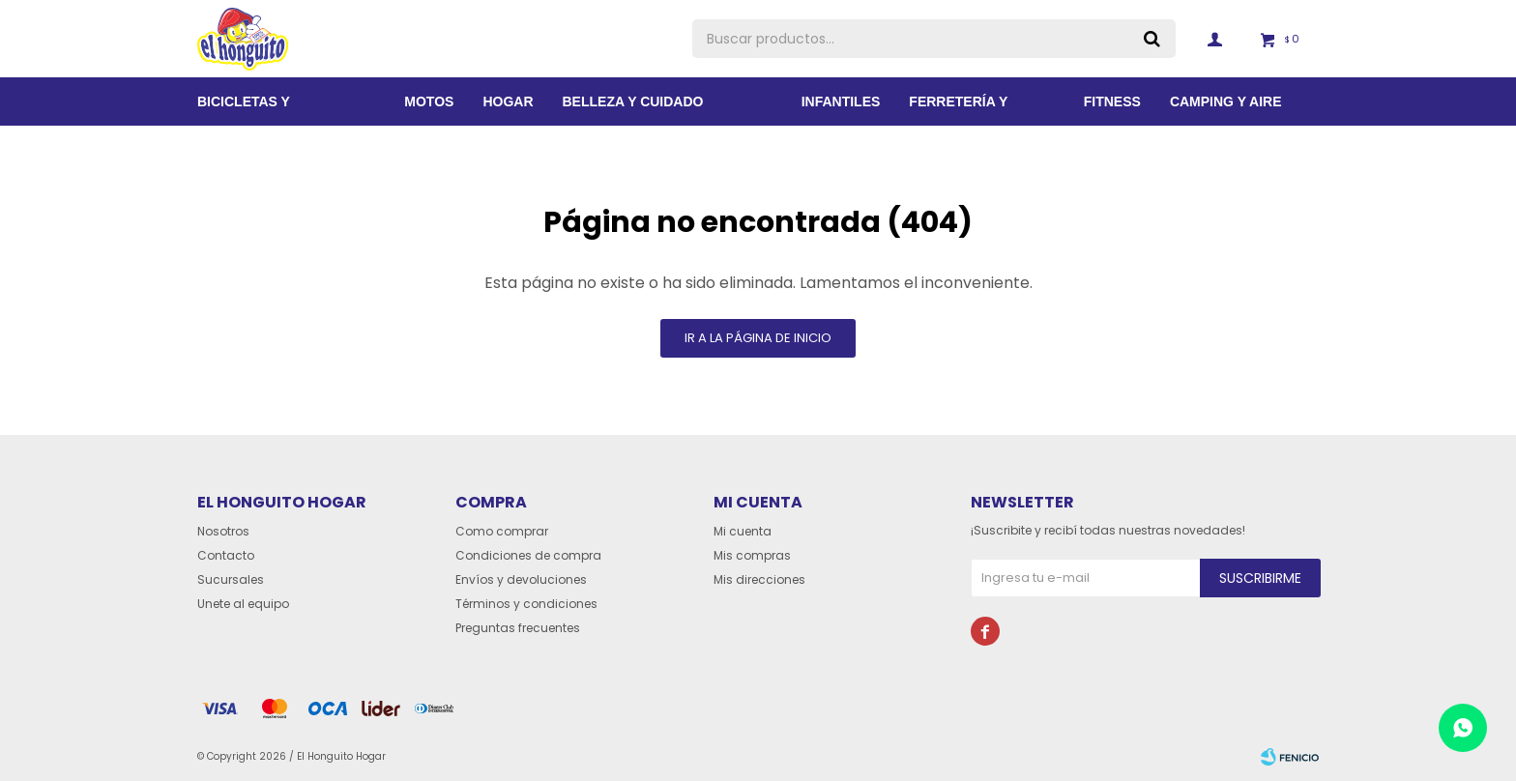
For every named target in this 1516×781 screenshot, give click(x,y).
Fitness (1112, 101)
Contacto (225, 555)
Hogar (507, 101)
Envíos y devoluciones (521, 579)
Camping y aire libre (1226, 110)
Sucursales (230, 579)
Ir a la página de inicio (758, 338)
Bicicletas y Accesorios (243, 110)
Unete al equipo (243, 603)
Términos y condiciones (526, 603)
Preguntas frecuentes (517, 628)
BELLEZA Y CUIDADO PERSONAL (633, 110)
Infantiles (841, 101)
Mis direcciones (759, 579)
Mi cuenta (743, 531)
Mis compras (752, 555)
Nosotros (223, 531)
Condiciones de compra (528, 555)
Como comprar (501, 531)
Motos (428, 101)
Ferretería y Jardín (958, 110)
